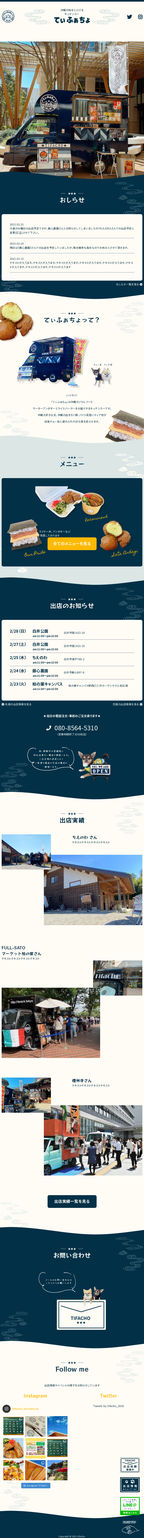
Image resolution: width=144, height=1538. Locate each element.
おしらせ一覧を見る (127, 284)
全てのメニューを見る (72, 543)
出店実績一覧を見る (72, 1201)
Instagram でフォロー (36, 1485)
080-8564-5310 (76, 727)
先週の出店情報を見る (18, 704)
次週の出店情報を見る (126, 704)
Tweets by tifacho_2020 (108, 1406)
